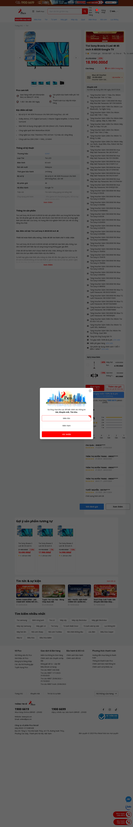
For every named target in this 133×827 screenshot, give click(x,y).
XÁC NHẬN (66, 434)
